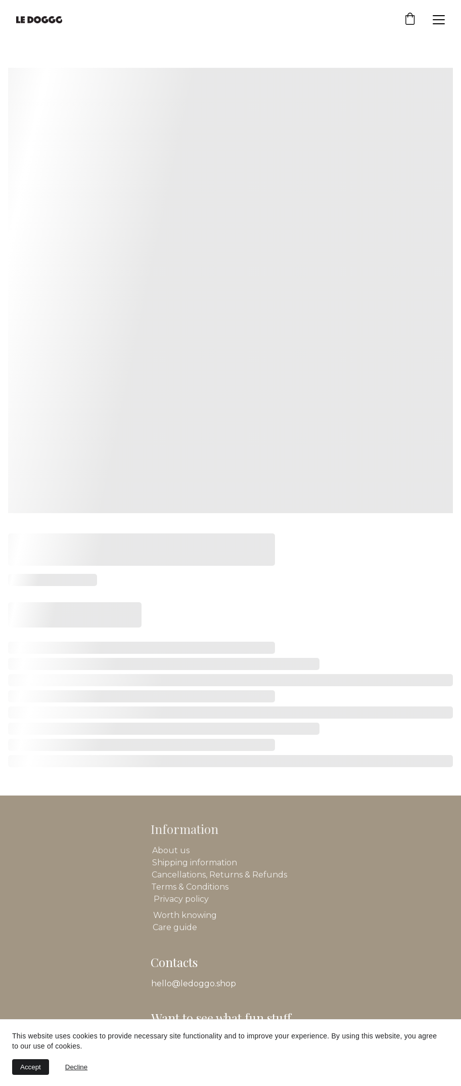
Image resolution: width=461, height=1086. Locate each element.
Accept (30, 1067)
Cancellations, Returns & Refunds (219, 875)
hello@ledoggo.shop (193, 983)
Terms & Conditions (189, 887)
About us (171, 851)
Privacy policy (181, 899)
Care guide (175, 928)
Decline (76, 1067)
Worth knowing (185, 916)
